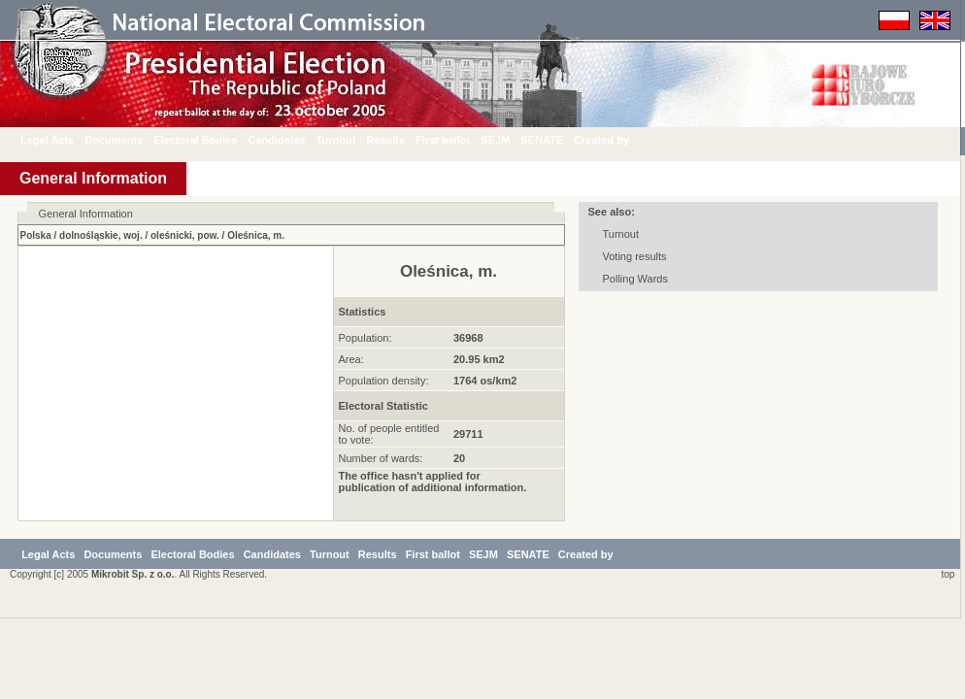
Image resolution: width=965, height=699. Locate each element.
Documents (128, 140)
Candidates (290, 140)
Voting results (635, 256)
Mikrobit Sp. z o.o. (133, 654)
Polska (35, 235)
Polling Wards (635, 278)
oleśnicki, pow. (184, 235)
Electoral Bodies (209, 140)
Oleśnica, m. (255, 235)
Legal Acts (61, 140)
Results (400, 140)
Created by (616, 140)
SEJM (509, 140)
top (945, 654)
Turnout (351, 140)
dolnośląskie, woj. (101, 235)
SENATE (556, 140)
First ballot (457, 140)
